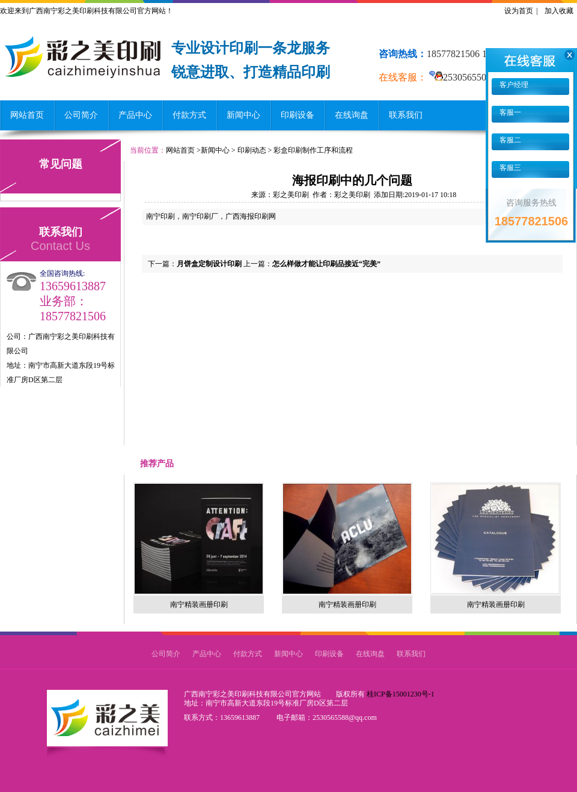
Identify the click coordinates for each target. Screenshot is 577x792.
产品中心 (135, 115)
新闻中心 (243, 115)
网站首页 (27, 115)
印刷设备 (297, 115)
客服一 (509, 112)
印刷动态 (251, 150)
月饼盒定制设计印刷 (209, 264)
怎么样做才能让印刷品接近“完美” (326, 264)
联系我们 (406, 115)
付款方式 (189, 115)
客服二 (509, 140)
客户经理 (513, 85)
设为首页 (518, 11)
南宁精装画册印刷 (199, 604)
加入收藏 (559, 11)
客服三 (509, 167)
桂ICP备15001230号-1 (401, 694)
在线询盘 (351, 115)
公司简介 (81, 115)
